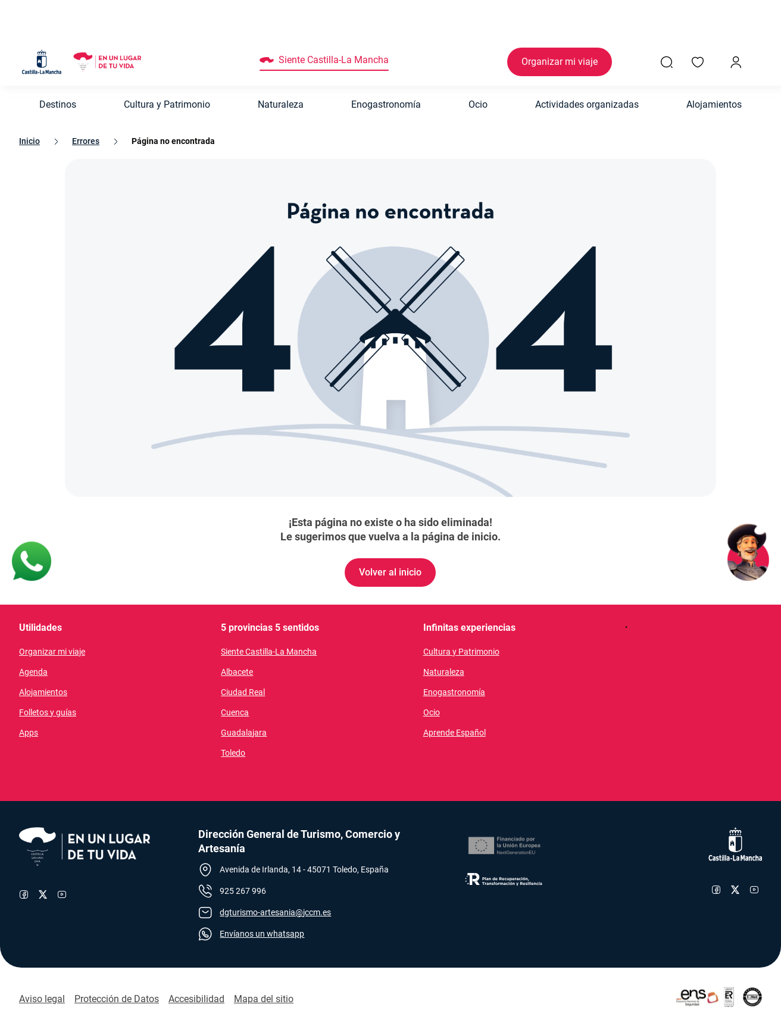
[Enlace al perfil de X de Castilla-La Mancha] (735, 889)
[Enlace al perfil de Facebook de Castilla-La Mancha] (716, 889)
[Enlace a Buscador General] (667, 61)
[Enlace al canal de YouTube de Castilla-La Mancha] (754, 889)
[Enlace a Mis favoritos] (698, 61)
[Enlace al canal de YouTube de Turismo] (62, 894)
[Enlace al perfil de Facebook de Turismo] (24, 894)
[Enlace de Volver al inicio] (390, 572)
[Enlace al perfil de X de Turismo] (43, 894)
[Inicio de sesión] (736, 62)
